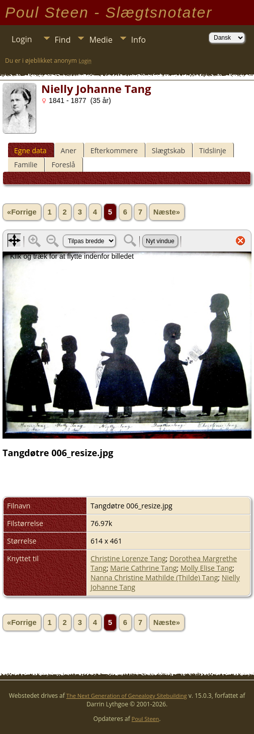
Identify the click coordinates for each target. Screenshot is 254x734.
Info (138, 39)
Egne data (30, 150)
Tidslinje (212, 150)
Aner (68, 150)
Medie (100, 39)
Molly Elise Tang (206, 568)
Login (22, 39)
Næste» (166, 212)
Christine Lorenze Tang (128, 558)
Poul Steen (145, 718)
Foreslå (63, 164)
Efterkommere (114, 150)
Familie (25, 164)
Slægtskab (168, 150)
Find (63, 39)
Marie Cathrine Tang (143, 568)
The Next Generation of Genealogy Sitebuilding (126, 695)
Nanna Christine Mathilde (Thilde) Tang (154, 577)
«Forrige (22, 212)
